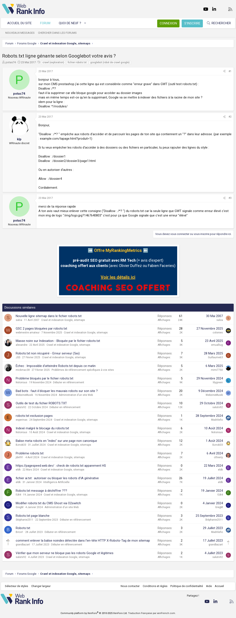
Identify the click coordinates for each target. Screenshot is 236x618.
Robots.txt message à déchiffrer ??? (41, 491)
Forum (47, 23)
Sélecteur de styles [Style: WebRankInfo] (18, 586)
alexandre (21, 344)
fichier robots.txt (77, 62)
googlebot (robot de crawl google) (110, 62)
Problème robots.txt (30, 453)
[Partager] (224, 71)
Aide (207, 586)
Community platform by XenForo (94, 613)
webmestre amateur (28, 332)
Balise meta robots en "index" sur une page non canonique (56, 441)
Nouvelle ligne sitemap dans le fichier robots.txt (49, 316)
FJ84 (18, 494)
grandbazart (23, 544)
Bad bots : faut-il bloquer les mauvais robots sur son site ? (57, 391)
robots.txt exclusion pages (34, 416)
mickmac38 (23, 369)
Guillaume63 (215, 357)
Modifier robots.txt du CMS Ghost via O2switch (48, 503)
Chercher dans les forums (59, 32)
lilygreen (218, 382)
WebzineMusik (24, 394)
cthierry (218, 457)
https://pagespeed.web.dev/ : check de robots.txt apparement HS (61, 466)
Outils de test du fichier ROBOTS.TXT (41, 403)
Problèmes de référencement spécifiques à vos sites (83, 369)
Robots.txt (23, 528)
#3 (230, 198)
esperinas (21, 419)
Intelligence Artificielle (56, 482)
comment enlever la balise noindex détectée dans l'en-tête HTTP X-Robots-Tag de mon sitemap (83, 540)
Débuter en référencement (68, 382)
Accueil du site (21, 23)
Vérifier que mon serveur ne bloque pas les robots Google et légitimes (64, 553)
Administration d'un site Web (76, 394)
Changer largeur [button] (42, 586)
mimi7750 (217, 369)
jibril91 (19, 457)
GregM (19, 507)
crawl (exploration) (53, 62)
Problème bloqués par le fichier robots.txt (44, 378)
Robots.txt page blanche (32, 516)
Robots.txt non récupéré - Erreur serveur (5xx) (48, 353)
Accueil (218, 586)
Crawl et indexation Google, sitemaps (63, 320)
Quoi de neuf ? (71, 23)
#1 (230, 71)
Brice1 (19, 532)
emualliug (217, 344)
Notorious (21, 382)
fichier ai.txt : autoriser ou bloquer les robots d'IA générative (57, 478)
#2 (230, 116)
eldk (18, 469)
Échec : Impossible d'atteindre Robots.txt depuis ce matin (56, 366)
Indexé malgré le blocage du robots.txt (42, 428)
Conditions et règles (153, 586)
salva (19, 320)
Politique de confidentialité (185, 586)
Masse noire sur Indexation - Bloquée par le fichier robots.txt (58, 341)
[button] (86, 23)
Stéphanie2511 (24, 519)
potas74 (11, 62)
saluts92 (21, 407)
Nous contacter (128, 586)
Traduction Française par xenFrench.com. (152, 613)
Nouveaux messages (21, 32)
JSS (18, 357)
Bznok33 (21, 444)
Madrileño (217, 419)
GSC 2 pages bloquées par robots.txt (41, 328)
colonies (218, 332)
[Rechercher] (217, 23)
